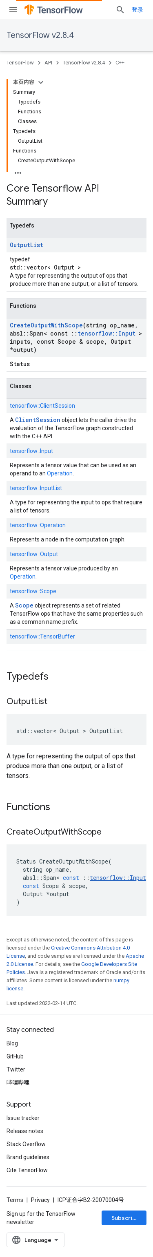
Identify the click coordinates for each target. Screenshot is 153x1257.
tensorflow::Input (106, 333)
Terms (15, 1200)
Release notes (25, 1131)
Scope (24, 605)
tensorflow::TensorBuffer (42, 636)
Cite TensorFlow (27, 1170)
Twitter (16, 1069)
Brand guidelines (28, 1157)
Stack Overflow (26, 1144)
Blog (12, 1043)
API (48, 63)
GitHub (15, 1056)
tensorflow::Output (34, 554)
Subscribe (125, 1218)
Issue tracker (23, 1118)
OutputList (26, 245)
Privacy (40, 1200)
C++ (119, 63)
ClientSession (37, 420)
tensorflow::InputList (36, 488)
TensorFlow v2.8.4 (40, 35)
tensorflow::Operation (38, 525)
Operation (60, 473)
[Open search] (120, 10)
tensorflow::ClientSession (42, 405)
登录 (137, 10)
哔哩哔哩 (18, 1082)
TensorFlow (20, 63)
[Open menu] (13, 10)
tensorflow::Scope (33, 591)
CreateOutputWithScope (46, 325)
